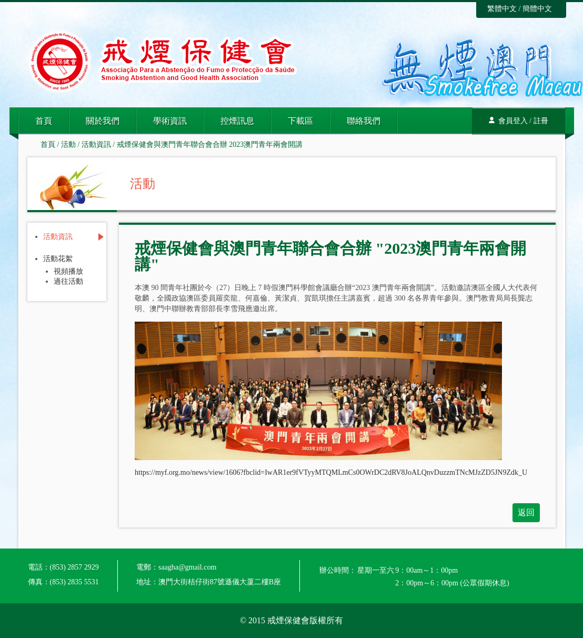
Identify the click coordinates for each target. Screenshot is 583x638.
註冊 (541, 121)
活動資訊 (96, 144)
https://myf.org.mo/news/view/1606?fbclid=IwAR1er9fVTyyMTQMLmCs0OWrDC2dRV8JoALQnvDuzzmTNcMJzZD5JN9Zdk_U (331, 472)
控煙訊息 (237, 120)
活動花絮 (58, 259)
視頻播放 (68, 271)
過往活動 (68, 281)
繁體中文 (502, 9)
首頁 (43, 120)
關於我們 (102, 120)
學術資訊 (170, 120)
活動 (68, 144)
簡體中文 (537, 9)
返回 (526, 512)
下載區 (300, 120)
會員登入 (513, 121)
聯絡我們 (363, 120)
